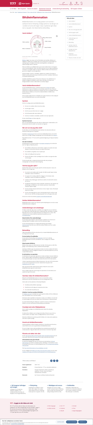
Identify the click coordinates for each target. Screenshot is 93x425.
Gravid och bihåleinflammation (73, 54)
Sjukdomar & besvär (22, 12)
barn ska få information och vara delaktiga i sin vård (36, 348)
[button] (57, 361)
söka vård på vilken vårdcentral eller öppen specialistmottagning (40, 335)
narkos (32, 264)
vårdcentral (30, 134)
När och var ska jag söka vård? (75, 29)
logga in (55, 135)
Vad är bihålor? (72, 21)
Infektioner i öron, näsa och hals (44, 12)
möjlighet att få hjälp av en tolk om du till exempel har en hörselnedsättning (38, 352)
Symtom (70, 26)
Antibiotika (71, 385)
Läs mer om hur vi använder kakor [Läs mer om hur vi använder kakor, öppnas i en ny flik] (17, 423)
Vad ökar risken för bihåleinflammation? (73, 46)
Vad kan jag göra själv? (73, 32)
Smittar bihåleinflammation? (75, 35)
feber (30, 118)
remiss (36, 337)
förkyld (47, 87)
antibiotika (40, 238)
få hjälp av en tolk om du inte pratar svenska (41, 350)
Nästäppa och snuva (55, 385)
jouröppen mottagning (45, 143)
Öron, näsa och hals (32, 12)
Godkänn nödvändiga (72, 422)
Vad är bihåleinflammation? (75, 24)
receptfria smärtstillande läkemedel (44, 196)
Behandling (71, 42)
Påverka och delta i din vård (75, 57)
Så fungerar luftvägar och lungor (18, 386)
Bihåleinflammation (56, 12)
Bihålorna (24, 60)
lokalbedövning (25, 264)
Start (16, 12)
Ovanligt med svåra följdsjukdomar (73, 50)
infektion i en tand (28, 294)
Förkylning (33, 385)
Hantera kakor (60, 422)
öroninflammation (26, 215)
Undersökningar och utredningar (73, 38)
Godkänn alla (82, 422)
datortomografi (25, 225)
